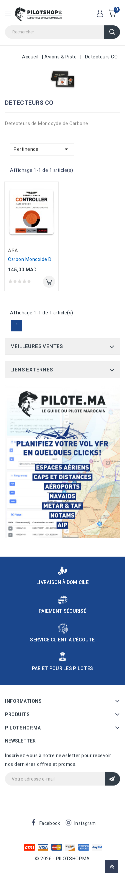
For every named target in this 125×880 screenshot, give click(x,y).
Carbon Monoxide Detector (38, 259)
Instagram (85, 823)
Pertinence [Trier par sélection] (42, 149)
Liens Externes (31, 369)
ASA (13, 250)
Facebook (49, 823)
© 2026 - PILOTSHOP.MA (62, 858)
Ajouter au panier (49, 282)
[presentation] (55, 799)
